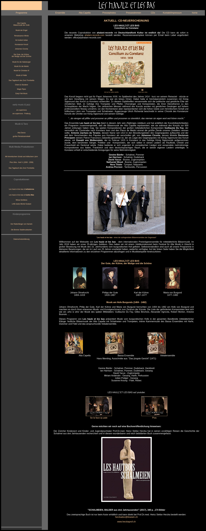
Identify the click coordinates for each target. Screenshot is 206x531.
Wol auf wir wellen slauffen (111, 92)
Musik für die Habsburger (21, 62)
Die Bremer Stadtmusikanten (21, 230)
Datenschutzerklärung (22, 239)
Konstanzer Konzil (21, 44)
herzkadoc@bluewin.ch (126, 517)
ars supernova (21, 110)
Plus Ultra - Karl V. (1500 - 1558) (21, 162)
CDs (153, 13)
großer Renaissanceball (21, 136)
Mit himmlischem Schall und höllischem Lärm (21, 157)
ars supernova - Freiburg (21, 114)
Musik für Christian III (21, 71)
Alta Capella (85, 13)
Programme (21, 13)
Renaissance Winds (21, 36)
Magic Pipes (21, 89)
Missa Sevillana (21, 200)
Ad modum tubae (21, 40)
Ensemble (60, 13)
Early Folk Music (21, 93)
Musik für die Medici (21, 66)
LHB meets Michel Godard (21, 204)
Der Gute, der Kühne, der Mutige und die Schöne (21, 55)
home (194, 13)
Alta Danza (21, 133)
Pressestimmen (133, 13)
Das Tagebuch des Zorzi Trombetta (21, 80)
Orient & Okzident (21, 85)
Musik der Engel (21, 30)
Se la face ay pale (98, 418)
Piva (154, 418)
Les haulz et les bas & (21, 189)
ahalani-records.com (94, 35)
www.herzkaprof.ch (126, 521)
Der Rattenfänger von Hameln (21, 224)
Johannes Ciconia (21, 49)
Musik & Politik (21, 75)
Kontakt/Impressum (172, 13)
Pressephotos (109, 13)
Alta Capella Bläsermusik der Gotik (22, 24)
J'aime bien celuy (142, 92)
